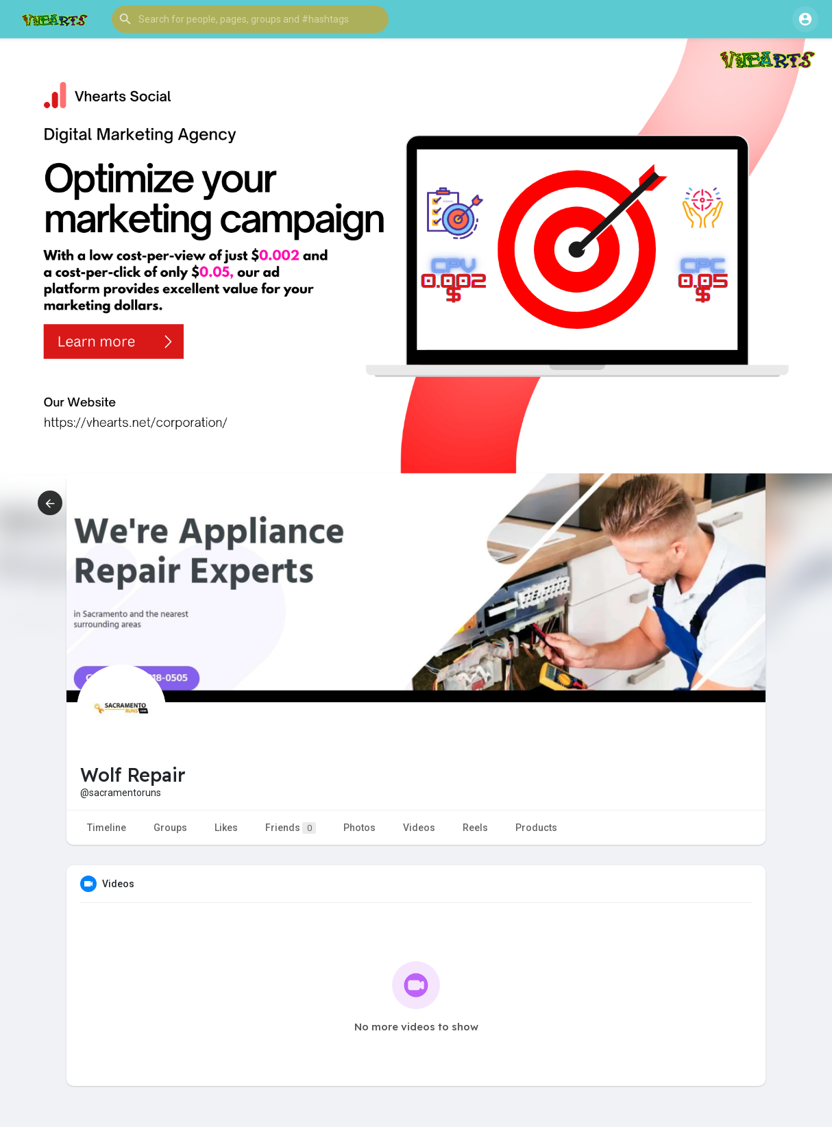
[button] (250, 19)
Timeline (106, 827)
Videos (419, 827)
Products (536, 827)
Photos (359, 827)
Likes (226, 827)
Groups (170, 827)
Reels (475, 827)
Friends (290, 828)
